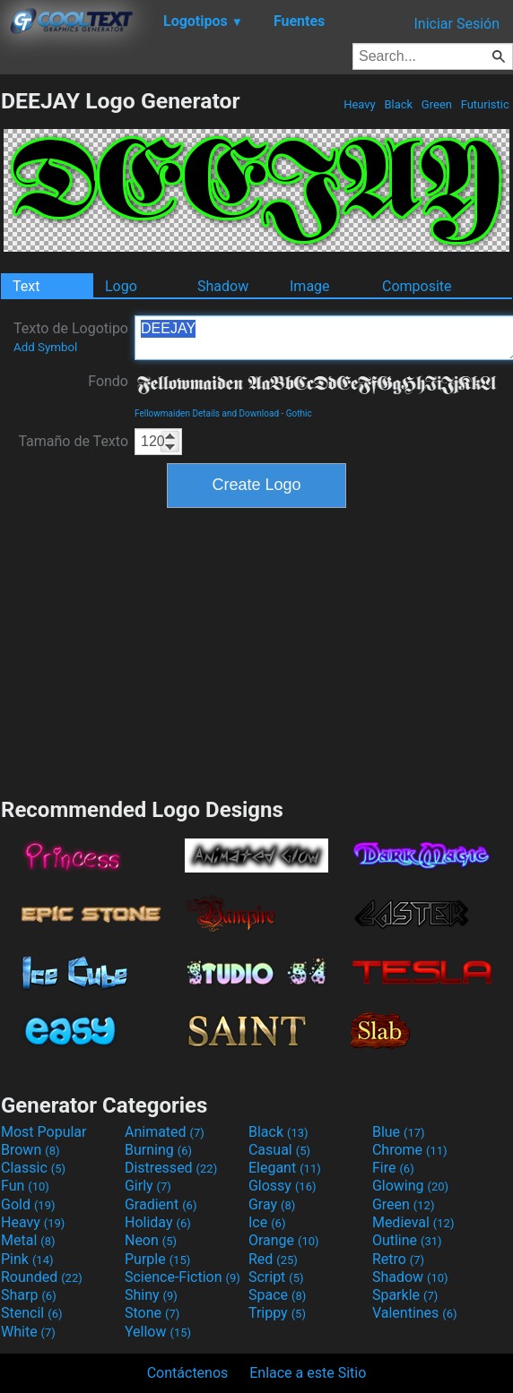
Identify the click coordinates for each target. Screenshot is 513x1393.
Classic (33, 1167)
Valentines (414, 1312)
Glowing (410, 1185)
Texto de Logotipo (70, 337)
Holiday (158, 1222)
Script (276, 1277)
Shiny (151, 1294)
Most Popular (44, 1131)
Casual (279, 1149)
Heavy (359, 104)
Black (398, 104)
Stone (152, 1312)
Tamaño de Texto (73, 441)
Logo (121, 286)
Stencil (31, 1312)
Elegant (284, 1167)
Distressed (171, 1167)
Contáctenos (188, 1372)
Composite (417, 286)
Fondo (108, 381)
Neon (151, 1240)
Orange (283, 1240)
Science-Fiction (182, 1277)
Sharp (29, 1294)
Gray (271, 1204)
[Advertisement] (256, 650)
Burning (158, 1149)
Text (26, 286)
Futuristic (484, 104)
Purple (157, 1259)
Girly (148, 1185)
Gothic (299, 413)
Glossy (282, 1185)
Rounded (42, 1277)
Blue (398, 1131)
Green (437, 104)
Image (310, 286)
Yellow (158, 1331)
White (28, 1331)
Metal (28, 1240)
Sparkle (405, 1294)
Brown (30, 1149)
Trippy (277, 1312)
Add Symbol (45, 347)
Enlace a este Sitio (307, 1372)
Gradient (160, 1204)
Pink (27, 1259)
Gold (28, 1204)
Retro (398, 1259)
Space (277, 1294)
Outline (407, 1240)
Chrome (410, 1149)
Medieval (413, 1222)
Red (273, 1259)
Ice (266, 1222)
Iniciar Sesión (456, 23)
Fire (393, 1167)
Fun (25, 1185)
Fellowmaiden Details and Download (207, 413)
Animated (164, 1131)
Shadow (222, 286)
